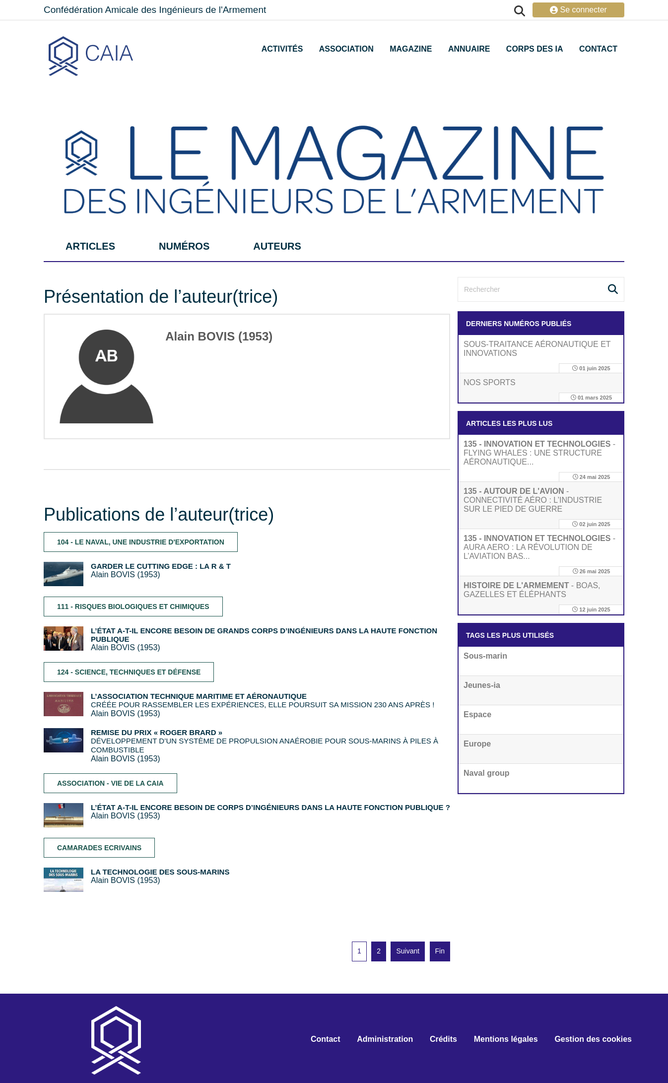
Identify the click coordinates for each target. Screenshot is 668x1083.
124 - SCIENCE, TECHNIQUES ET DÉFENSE (128, 672)
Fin (440, 951)
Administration (385, 1039)
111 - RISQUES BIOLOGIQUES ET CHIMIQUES (133, 606)
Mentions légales (506, 1039)
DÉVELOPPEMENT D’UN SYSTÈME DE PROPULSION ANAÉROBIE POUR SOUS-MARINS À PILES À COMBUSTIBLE (264, 741)
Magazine (411, 49)
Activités (282, 49)
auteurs (277, 246)
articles (90, 246)
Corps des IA (534, 49)
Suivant (407, 951)
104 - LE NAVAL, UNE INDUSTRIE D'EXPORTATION (140, 542)
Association (346, 49)
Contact (598, 49)
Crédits (443, 1039)
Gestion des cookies (593, 1039)
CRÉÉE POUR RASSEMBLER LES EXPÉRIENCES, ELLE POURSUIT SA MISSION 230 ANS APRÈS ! (262, 700)
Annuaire (469, 49)
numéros (184, 246)
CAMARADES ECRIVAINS (99, 848)
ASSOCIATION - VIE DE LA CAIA (110, 783)
